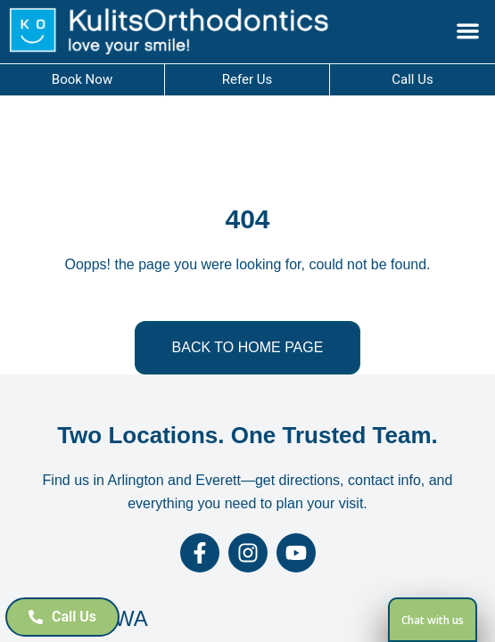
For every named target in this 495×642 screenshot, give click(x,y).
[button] (468, 30)
